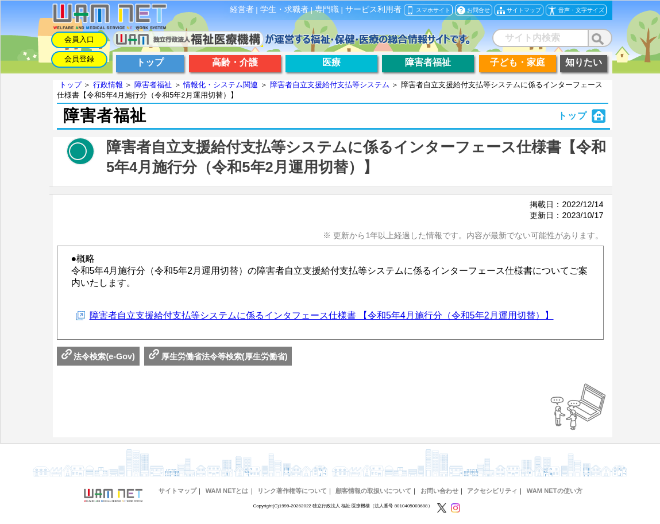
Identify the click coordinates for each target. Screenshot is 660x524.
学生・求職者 (284, 9)
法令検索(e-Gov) (98, 356)
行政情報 (108, 84)
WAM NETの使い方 (554, 490)
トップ (70, 84)
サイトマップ (177, 490)
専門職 (327, 9)
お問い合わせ (439, 490)
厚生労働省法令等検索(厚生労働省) (218, 356)
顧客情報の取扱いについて (373, 490)
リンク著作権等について (292, 490)
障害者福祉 (153, 84)
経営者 (242, 9)
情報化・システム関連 (220, 84)
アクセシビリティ (492, 490)
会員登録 (79, 59)
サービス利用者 (373, 9)
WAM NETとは (227, 490)
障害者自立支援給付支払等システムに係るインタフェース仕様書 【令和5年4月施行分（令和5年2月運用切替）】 (322, 315)
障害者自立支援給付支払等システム (329, 84)
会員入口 (79, 39)
